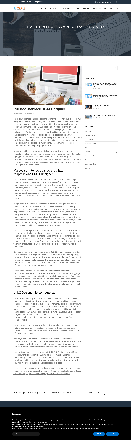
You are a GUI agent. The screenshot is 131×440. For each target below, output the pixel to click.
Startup (87, 160)
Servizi (86, 8)
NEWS (76, 8)
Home (43, 8)
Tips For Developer (90, 164)
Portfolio (66, 8)
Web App (87, 168)
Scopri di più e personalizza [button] (26, 434)
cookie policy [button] (41, 422)
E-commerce (89, 139)
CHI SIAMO (54, 8)
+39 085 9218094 (22, 2)
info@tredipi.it (39, 2)
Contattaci (95, 391)
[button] (117, 412)
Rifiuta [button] (99, 434)
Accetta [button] (112, 434)
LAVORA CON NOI (99, 8)
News (87, 147)
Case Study (88, 131)
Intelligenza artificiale (91, 143)
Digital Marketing (90, 135)
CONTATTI (114, 8)
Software (88, 152)
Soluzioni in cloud (90, 156)
